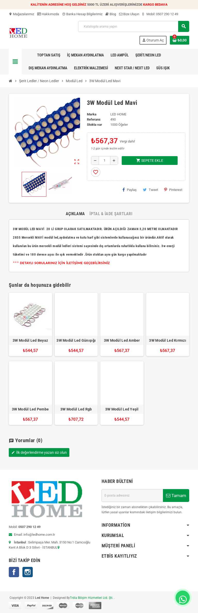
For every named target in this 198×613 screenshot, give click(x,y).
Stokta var (94, 125)
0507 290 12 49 (167, 14)
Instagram (27, 572)
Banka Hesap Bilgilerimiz (82, 14)
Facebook (14, 572)
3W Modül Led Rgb (76, 409)
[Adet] (104, 160)
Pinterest (173, 190)
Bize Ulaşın (129, 14)
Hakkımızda (48, 14)
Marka (91, 114)
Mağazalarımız (21, 14)
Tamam (176, 495)
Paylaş (129, 190)
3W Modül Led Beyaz (30, 340)
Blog (110, 14)
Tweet (150, 190)
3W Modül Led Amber (122, 340)
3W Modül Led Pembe (30, 409)
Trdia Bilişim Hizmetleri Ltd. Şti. (92, 598)
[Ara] (133, 26)
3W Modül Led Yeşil (122, 409)
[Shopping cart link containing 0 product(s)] (179, 40)
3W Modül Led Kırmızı (167, 340)
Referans (94, 119)
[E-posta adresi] (132, 495)
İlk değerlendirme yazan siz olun (39, 452)
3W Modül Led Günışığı (76, 340)
